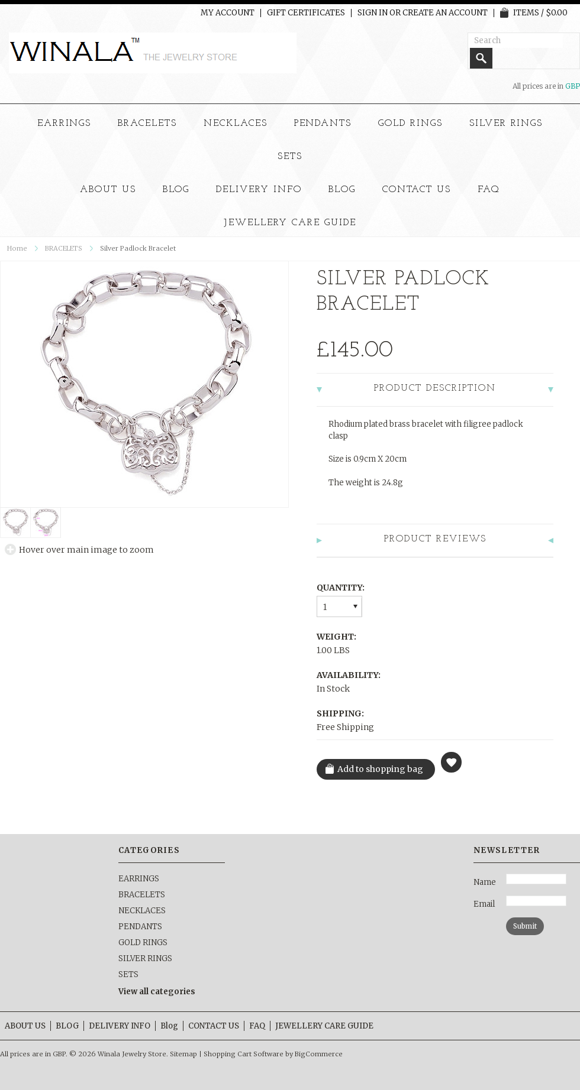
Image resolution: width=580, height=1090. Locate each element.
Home (17, 248)
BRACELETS (147, 123)
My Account (227, 13)
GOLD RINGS (410, 123)
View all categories (156, 992)
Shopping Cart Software (243, 1054)
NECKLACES (236, 123)
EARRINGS (64, 123)
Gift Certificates (306, 13)
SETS (290, 156)
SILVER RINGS (506, 123)
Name (484, 882)
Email (484, 904)
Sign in (372, 13)
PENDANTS (323, 123)
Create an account (445, 13)
